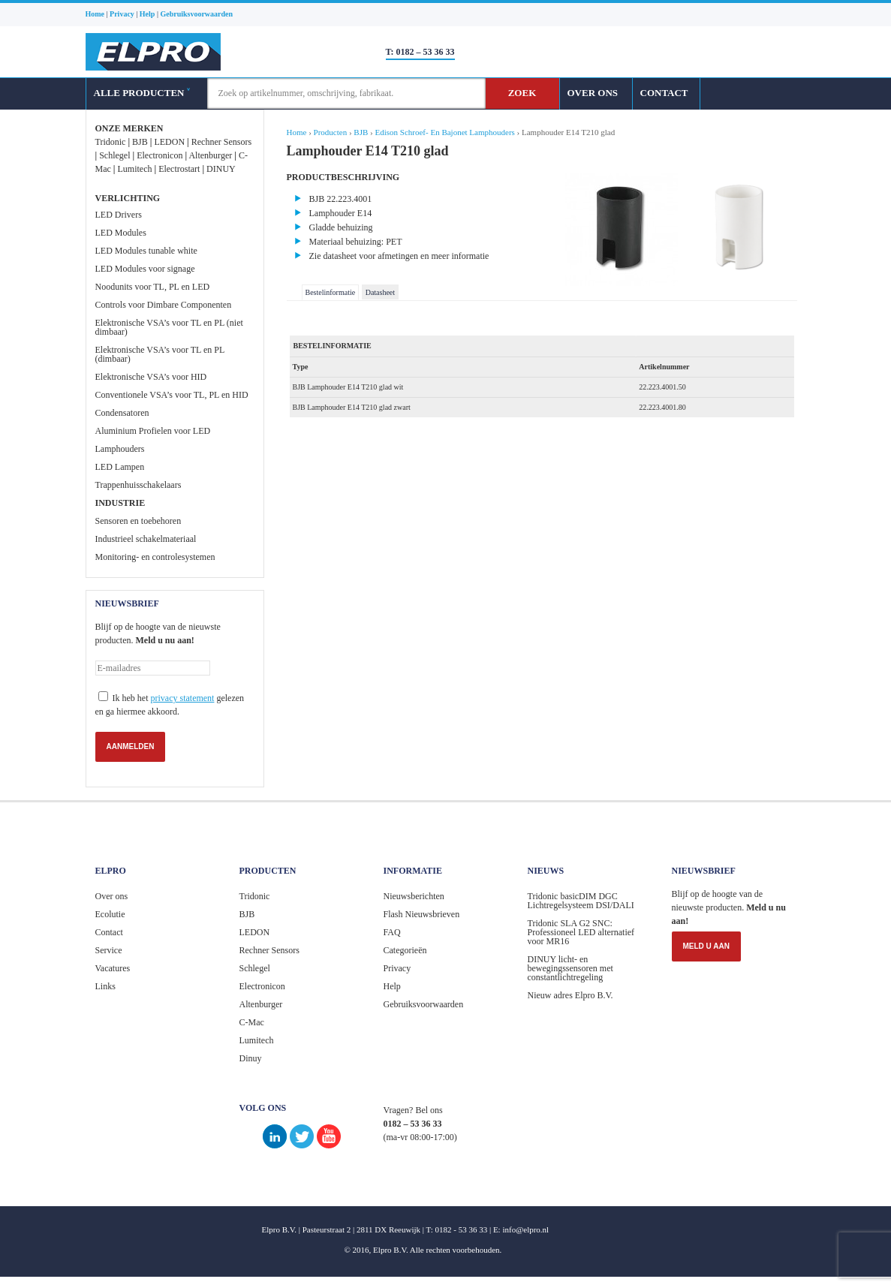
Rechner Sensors (221, 142)
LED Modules (120, 232)
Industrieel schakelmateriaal (146, 539)
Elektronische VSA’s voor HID (151, 377)
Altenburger (210, 155)
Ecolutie (110, 914)
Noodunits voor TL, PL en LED (152, 286)
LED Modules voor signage (145, 268)
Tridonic (110, 142)
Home (297, 132)
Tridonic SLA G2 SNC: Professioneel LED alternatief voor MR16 (581, 932)
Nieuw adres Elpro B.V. (570, 995)
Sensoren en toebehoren (138, 521)
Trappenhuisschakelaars (138, 485)
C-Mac (251, 1022)
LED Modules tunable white (146, 250)
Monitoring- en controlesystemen (155, 557)
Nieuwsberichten (414, 896)
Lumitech (134, 169)
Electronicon (159, 155)
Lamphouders (120, 449)
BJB (140, 142)
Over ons (111, 896)
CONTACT (664, 92)
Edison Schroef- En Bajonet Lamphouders (444, 132)
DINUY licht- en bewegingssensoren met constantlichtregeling (570, 968)
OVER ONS (593, 92)
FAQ (392, 932)
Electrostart (179, 169)
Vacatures (113, 968)
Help (392, 986)
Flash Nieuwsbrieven (422, 914)
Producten (331, 132)
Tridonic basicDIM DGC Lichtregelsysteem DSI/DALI (581, 900)
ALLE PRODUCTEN (142, 92)
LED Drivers (118, 214)
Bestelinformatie (331, 292)
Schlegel (114, 155)
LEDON (169, 142)
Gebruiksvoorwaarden (424, 1004)
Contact (109, 932)
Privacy (397, 968)
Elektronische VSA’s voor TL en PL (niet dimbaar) (169, 327)
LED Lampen (120, 467)
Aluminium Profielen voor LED (153, 431)
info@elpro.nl (525, 1229)
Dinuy (250, 1058)
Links (105, 986)
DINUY (221, 169)
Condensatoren (122, 413)
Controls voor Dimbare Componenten (163, 304)
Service (108, 950)
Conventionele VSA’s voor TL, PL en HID (171, 395)
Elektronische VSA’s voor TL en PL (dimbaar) (159, 354)
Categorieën (405, 950)
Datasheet (380, 292)
